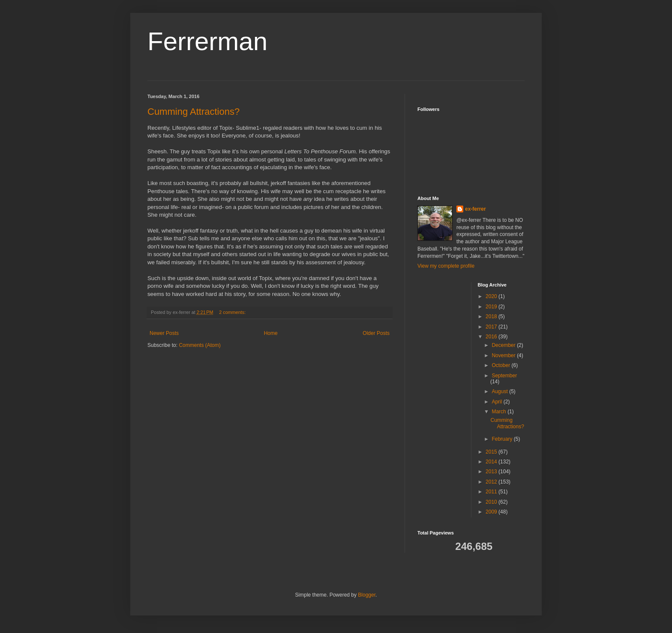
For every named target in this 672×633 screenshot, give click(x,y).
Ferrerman (207, 41)
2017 (492, 327)
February (502, 439)
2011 (492, 492)
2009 (492, 512)
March (499, 412)
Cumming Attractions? (193, 111)
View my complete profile (445, 266)
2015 (492, 452)
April (497, 402)
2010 (492, 502)
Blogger (366, 595)
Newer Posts (164, 333)
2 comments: (233, 312)
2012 (492, 482)
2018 (492, 316)
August (500, 391)
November (504, 355)
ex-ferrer (475, 209)
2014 (492, 462)
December (504, 345)
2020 (492, 296)
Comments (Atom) (199, 345)
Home (271, 333)
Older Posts (376, 333)
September (504, 376)
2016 (492, 337)
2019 (492, 307)
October (501, 365)
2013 (492, 472)
